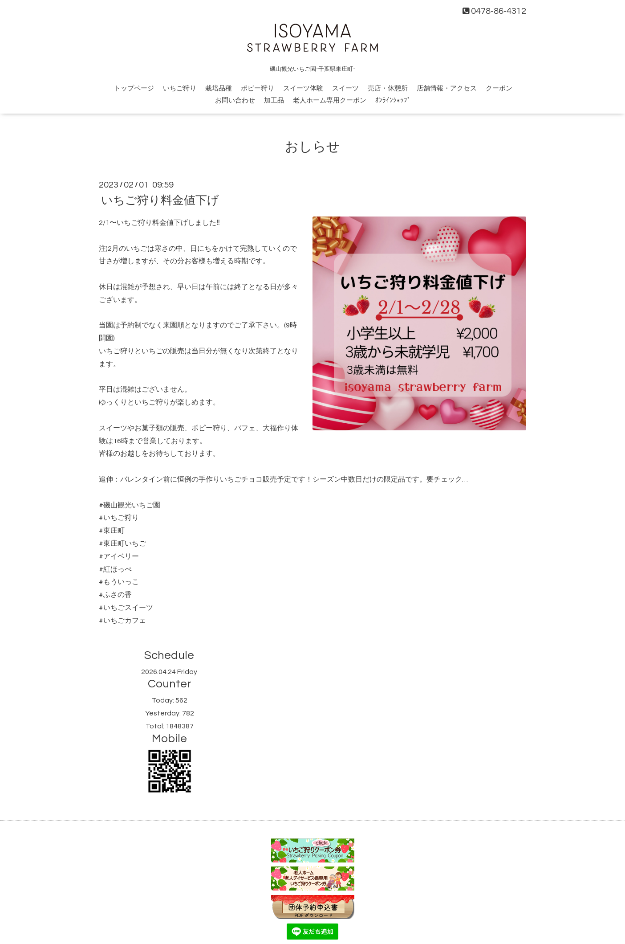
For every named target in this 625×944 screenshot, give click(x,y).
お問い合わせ (235, 100)
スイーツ (345, 88)
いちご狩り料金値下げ (160, 200)
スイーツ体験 (303, 88)
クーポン (499, 88)
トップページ (134, 88)
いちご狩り (179, 88)
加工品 (274, 100)
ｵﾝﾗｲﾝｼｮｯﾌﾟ (393, 100)
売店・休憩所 (388, 88)
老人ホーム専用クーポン (329, 100)
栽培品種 (218, 88)
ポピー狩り (257, 88)
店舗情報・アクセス (447, 88)
